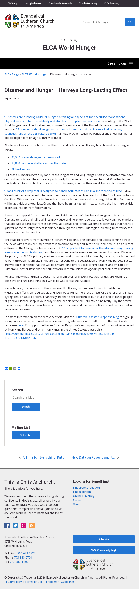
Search (17, 390)
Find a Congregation (86, 487)
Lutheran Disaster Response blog (97, 317)
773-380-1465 (19, 562)
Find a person (82, 492)
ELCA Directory (112, 3)
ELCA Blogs (11, 74)
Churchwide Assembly (60, 3)
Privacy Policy (13, 582)
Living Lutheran (33, 3)
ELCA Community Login (103, 550)
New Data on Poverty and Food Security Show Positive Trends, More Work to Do (93, 457)
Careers (78, 500)
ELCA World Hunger (35, 74)
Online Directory (83, 496)
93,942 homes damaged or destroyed (35, 157)
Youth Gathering (88, 3)
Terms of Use (34, 582)
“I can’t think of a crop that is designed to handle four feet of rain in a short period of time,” (64, 191)
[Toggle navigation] (120, 64)
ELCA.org (12, 3)
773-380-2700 (23, 557)
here (20, 325)
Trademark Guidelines (60, 582)
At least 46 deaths (23, 169)
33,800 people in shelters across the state (38, 163)
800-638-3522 (26, 553)
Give (76, 504)
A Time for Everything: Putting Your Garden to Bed (44, 457)
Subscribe (25, 435)
